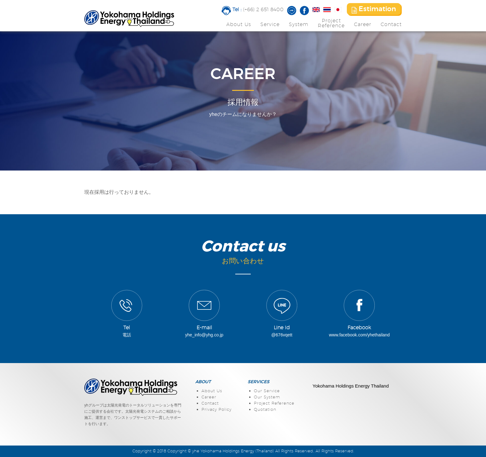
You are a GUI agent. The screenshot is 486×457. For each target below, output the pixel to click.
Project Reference (274, 404)
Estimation (373, 10)
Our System (267, 397)
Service (270, 24)
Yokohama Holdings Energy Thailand (350, 385)
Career (362, 24)
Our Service (267, 391)
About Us (238, 24)
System (298, 24)
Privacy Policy (216, 410)
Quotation (265, 410)
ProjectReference (331, 23)
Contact (391, 24)
